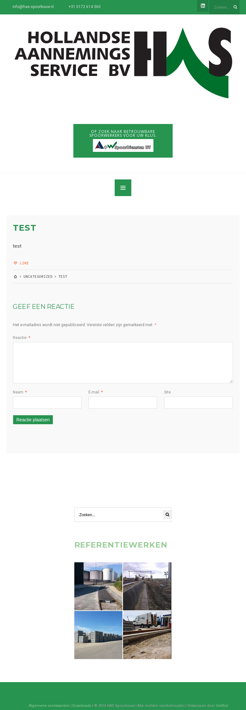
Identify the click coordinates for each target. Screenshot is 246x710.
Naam (20, 392)
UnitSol (222, 706)
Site (167, 392)
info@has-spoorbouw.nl (33, 6)
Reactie (21, 337)
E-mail (95, 392)
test (25, 228)
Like (21, 263)
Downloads (81, 706)
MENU (123, 187)
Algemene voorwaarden (49, 706)
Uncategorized (38, 276)
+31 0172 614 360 (85, 6)
